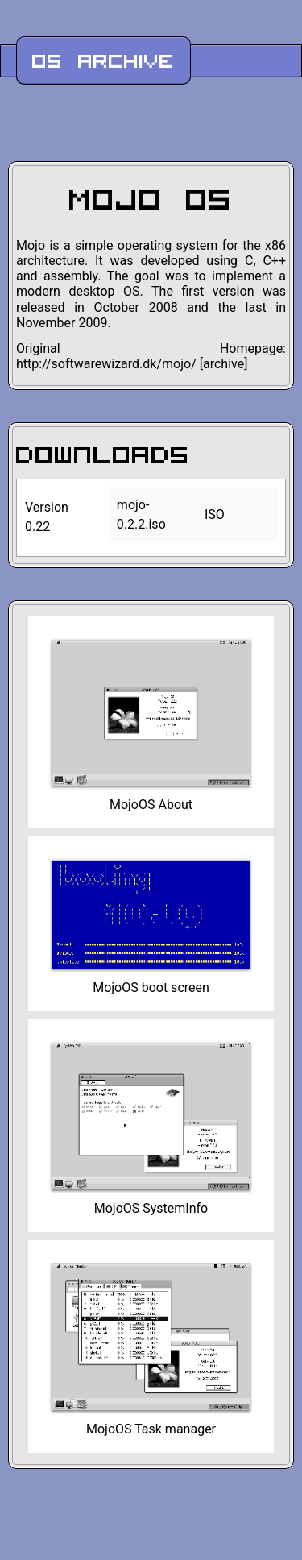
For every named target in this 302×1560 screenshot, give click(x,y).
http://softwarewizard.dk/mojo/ (106, 363)
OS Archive (103, 60)
